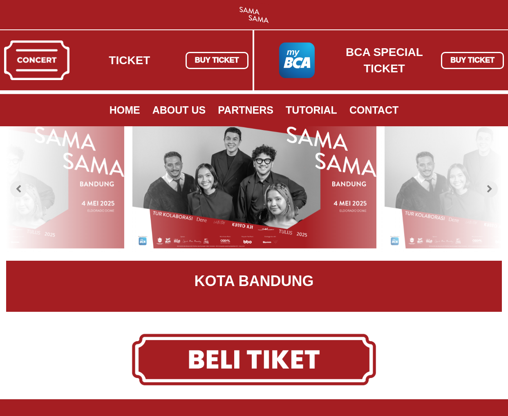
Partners (245, 110)
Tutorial (311, 110)
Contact (373, 110)
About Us (179, 110)
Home (125, 110)
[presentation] (18, 189)
